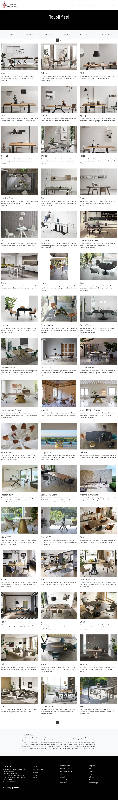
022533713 (10, 779)
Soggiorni (92, 766)
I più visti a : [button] (104, 34)
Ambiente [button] (29, 34)
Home (46, 22)
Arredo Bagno (94, 783)
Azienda (73, 5)
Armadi (62, 777)
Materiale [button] (49, 34)
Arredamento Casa (91, 5)
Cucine (80, 5)
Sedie (91, 774)
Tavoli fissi (70, 22)
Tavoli (63, 22)
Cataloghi (103, 5)
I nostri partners (37, 769)
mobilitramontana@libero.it (16, 777)
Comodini (63, 783)
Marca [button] (11, 34)
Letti (62, 774)
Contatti (112, 5)
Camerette (64, 780)
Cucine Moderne (65, 766)
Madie (91, 780)
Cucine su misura (66, 771)
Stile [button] (66, 34)
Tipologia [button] (84, 34)
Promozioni (35, 772)
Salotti (91, 768)
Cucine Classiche (65, 768)
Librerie (91, 777)
